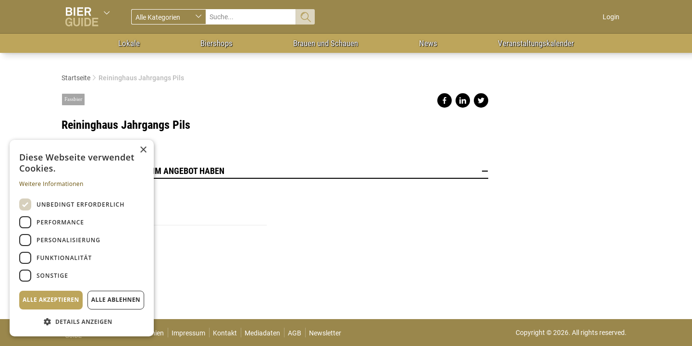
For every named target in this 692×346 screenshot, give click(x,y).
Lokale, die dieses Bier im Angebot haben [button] (275, 171)
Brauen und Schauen (325, 43)
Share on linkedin (463, 100)
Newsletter (325, 333)
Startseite (76, 78)
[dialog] (82, 238)
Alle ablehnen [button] (115, 300)
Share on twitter (481, 100)
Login (611, 17)
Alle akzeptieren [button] (51, 300)
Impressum (188, 333)
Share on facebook (444, 100)
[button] (81, 321)
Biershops (216, 43)
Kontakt (225, 333)
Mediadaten (262, 333)
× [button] (143, 150)
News (428, 43)
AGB (294, 333)
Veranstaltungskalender (536, 43)
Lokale (129, 43)
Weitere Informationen (51, 184)
